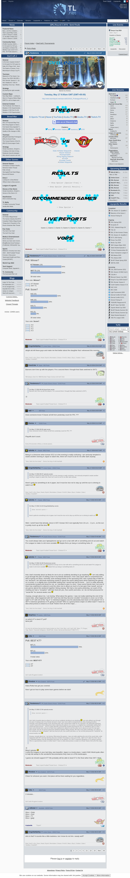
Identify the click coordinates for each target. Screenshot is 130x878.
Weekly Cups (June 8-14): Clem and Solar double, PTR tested (11, 49)
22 (91, 49)
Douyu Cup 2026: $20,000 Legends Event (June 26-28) (12, 78)
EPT (62, 20)
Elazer (125, 343)
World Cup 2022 (8, 263)
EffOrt (112, 119)
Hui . (111, 146)
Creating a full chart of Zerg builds (12, 151)
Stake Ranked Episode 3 (118, 315)
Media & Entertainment (11, 237)
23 (94, 49)
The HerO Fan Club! (9, 231)
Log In (4, 1)
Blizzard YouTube (117, 157)
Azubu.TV (68, 117)
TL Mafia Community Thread (11, 204)
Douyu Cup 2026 (116, 240)
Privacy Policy (60, 871)
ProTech (112, 100)
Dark (113, 340)
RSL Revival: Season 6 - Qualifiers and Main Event (12, 80)
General (5, 60)
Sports (5, 249)
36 (20, 47)
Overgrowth (65, 155)
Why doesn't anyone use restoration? (12, 155)
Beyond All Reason (8, 174)
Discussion (122, 49)
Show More (112, 200)
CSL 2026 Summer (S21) (118, 269)
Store (56, 20)
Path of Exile (6, 170)
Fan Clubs (6, 229)
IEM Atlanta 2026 (116, 255)
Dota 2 (5, 178)
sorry (111, 116)
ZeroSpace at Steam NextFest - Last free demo (11, 48)
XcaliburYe (113, 131)
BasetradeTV (116, 154)
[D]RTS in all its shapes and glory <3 (12, 100)
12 (20, 34)
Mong (112, 112)
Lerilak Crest (65, 160)
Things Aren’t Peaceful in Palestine (12, 223)
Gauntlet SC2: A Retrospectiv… (9, 289)
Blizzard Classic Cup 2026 (119, 277)
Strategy (6, 88)
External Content (9, 104)
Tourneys (6, 74)
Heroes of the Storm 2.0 (10, 193)
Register (11, 1)
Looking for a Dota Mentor (10, 180)
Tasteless (73, 129)
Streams (28, 20)
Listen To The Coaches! (9, 282)
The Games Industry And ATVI (12, 219)
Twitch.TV (96, 117)
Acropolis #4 (114, 225)
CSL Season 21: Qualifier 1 (119, 210)
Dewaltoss (113, 114)
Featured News (8, 29)
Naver (49, 117)
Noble (112, 125)
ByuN (113, 337)
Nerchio (124, 337)
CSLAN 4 (113, 274)
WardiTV (112, 38)
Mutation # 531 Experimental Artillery (12, 108)
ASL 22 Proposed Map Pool (11, 122)
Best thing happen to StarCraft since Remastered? (12, 124)
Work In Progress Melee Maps (12, 98)
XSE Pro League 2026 (117, 317)
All (104, 49)
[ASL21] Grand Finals (9, 139)
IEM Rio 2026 (115, 263)
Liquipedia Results (118, 204)
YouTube (57, 117)
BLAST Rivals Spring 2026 (119, 260)
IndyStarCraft (113, 41)
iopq (20, 293)
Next (99, 49)
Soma (112, 110)
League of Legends (10, 186)
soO (123, 340)
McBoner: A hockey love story (11, 250)
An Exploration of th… (9, 284)
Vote (27, 284)
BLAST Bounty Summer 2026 (120, 310)
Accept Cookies (88, 875)
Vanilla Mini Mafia (8, 206)
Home (4, 20)
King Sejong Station (65, 156)
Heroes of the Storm (10, 189)
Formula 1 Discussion (9, 255)
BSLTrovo (115, 161)
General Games (8, 164)
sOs (123, 338)
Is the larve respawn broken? (11, 62)
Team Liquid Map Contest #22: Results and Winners (11, 32)
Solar (113, 341)
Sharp (124, 350)
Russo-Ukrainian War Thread (11, 225)
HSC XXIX (114, 287)
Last (113, 350)
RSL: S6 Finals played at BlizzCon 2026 (11, 51)
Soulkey (124, 347)
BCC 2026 (114, 290)
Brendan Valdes (61, 129)
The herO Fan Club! (9, 233)
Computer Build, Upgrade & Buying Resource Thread (12, 268)
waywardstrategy (19, 284)
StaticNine (19, 291)
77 (20, 46)
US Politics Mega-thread (10, 216)
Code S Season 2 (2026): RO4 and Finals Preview (11, 34)
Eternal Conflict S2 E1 (117, 297)
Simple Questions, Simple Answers (12, 149)
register (68, 860)
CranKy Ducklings (114, 42)
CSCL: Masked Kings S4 (118, 227)
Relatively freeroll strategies (11, 153)
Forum (12, 20)
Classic (77, 151)
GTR (83, 129)
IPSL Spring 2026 (116, 222)
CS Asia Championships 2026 (120, 250)
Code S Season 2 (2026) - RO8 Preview (11, 38)
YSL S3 (113, 230)
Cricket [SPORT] (8, 259)
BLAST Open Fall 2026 (118, 305)
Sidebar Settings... (118, 353)
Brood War (12, 116)
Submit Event (123, 54)
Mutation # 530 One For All (11, 110)
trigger (112, 102)
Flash (113, 347)
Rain (113, 345)
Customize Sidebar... (12, 297)
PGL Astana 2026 (116, 258)
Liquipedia (117, 1)
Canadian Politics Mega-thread (12, 221)
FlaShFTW (19, 286)
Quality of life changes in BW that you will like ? (12, 131)
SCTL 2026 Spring (116, 237)
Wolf (49, 129)
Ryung (111, 39)
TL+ (69, 20)
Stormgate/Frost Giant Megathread (12, 172)
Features (48, 20)
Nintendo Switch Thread (10, 167)
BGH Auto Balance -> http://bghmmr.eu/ (12, 129)
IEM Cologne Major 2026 (118, 245)
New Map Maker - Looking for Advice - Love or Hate (12, 96)
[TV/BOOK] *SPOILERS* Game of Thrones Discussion (12, 245)
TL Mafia (6, 202)
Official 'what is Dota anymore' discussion (12, 182)
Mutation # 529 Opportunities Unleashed (12, 112)
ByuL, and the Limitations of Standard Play (11, 31)
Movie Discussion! (8, 238)
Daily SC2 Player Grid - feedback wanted (12, 66)
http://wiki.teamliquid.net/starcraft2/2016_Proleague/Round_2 (65, 99)
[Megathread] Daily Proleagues (12, 137)
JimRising (113, 135)
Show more (114, 127)
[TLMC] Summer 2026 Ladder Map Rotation (11, 44)
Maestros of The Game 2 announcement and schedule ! (12, 76)
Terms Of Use (70, 871)
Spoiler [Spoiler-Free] (65, 183)
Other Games (12, 159)
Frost (65, 158)
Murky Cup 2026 (116, 242)
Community (12, 210)
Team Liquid (107, 1)
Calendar (20, 20)
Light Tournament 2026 (118, 292)
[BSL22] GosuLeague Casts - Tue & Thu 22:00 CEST (12, 143)
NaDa (112, 123)
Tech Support (7, 266)
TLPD (118, 325)
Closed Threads (12, 304)
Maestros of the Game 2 (118, 213)
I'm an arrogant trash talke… (9, 286)
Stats (55, 151)
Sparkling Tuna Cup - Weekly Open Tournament (12, 85)
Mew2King (113, 142)
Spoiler (65, 208)
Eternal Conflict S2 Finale (118, 295)
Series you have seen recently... (12, 241)
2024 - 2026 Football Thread (11, 253)
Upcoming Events (118, 168)
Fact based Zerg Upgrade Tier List (12, 127)
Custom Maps (8, 94)
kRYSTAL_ (113, 138)
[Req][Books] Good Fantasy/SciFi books (12, 243)
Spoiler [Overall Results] (65, 187)
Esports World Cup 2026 (118, 307)
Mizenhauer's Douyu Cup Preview (12, 70)
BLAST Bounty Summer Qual (119, 312)
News (12, 24)
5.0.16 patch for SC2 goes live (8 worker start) (11, 46)
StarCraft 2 (12, 56)
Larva (112, 106)
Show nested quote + (39, 510)
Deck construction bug (9, 198)
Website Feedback (12, 300)
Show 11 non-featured (116, 164)
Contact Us (79, 871)
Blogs (12, 278)
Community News (9, 42)
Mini (123, 348)
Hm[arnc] (113, 121)
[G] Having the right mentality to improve (12, 90)
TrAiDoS (19, 282)
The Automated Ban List (10, 274)
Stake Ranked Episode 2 (118, 247)
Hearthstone (7, 197)
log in (59, 860)
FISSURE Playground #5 (118, 302)
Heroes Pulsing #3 (116, 300)
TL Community (8, 272)
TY (113, 338)
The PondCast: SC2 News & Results (12, 106)
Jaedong (113, 108)
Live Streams (118, 90)
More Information (103, 875)
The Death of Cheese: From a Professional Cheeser (12, 68)
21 (87, 49)
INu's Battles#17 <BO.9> (10, 82)
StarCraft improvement (9, 293)
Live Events (118, 24)
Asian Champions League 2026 (120, 253)
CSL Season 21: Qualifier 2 (119, 235)
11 (20, 51)
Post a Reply (30, 48)
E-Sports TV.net (36, 117)
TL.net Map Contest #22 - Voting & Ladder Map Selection (11, 36)
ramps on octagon (8, 291)
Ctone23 (19, 288)
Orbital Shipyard (64, 151)
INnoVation (125, 341)
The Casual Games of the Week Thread (12, 141)
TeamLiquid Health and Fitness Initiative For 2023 (12, 257)
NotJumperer (114, 148)
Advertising (51, 871)
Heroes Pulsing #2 (116, 215)
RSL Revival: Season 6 (118, 282)
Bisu (123, 345)
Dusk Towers (65, 153)
